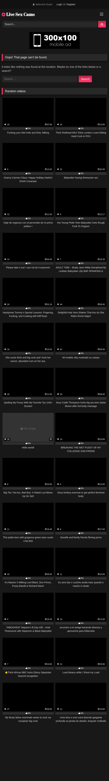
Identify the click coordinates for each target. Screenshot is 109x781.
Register (71, 4)
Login (59, 4)
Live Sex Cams (18, 14)
